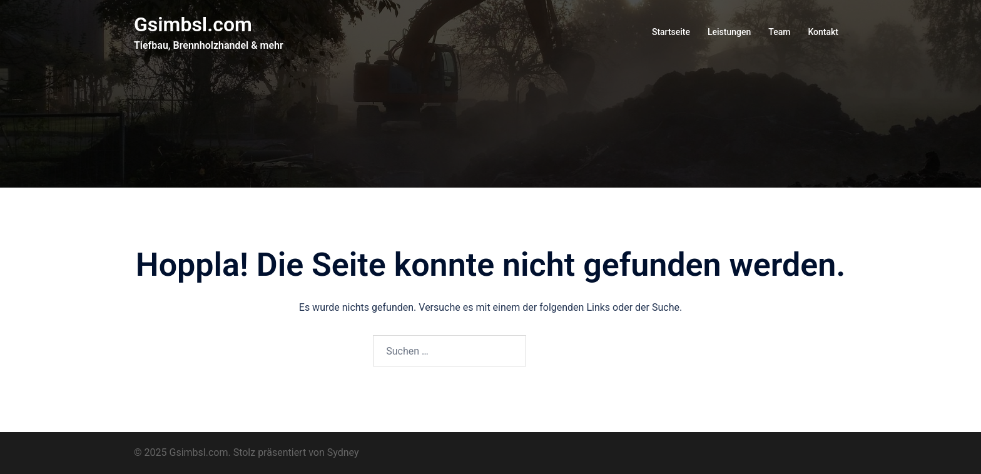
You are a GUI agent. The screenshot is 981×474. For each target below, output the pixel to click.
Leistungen (729, 32)
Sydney (343, 452)
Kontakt (823, 32)
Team (779, 32)
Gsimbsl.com (193, 24)
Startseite (671, 32)
